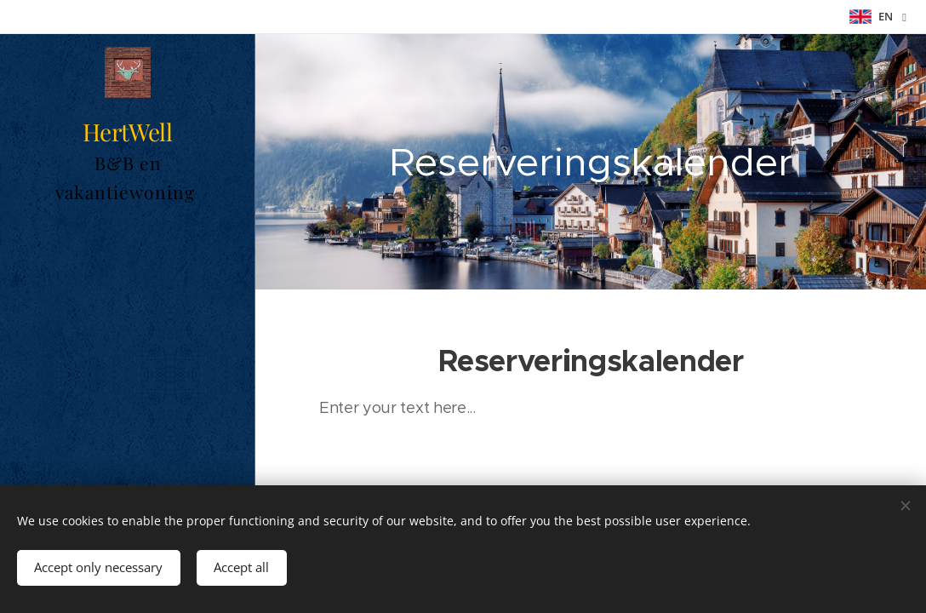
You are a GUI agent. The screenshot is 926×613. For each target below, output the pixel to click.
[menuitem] (127, 387)
